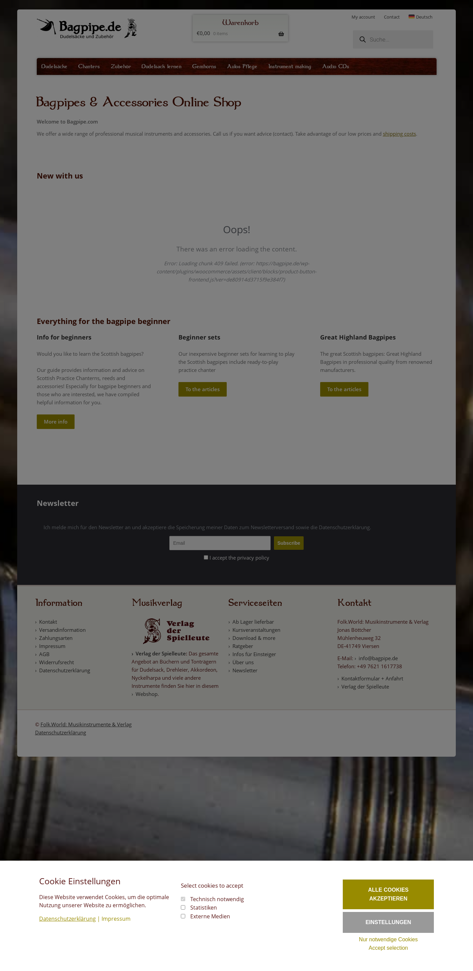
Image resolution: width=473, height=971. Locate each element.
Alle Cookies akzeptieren (388, 894)
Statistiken (203, 907)
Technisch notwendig (217, 899)
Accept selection (388, 948)
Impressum (116, 918)
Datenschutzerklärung (67, 918)
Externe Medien (210, 916)
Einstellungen (388, 922)
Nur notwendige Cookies (388, 939)
